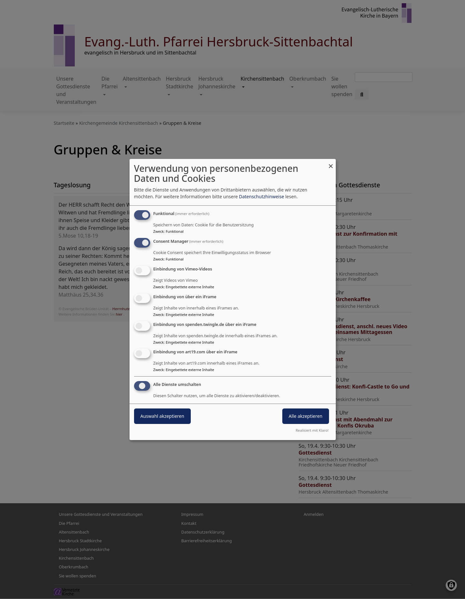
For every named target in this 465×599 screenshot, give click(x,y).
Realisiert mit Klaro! (312, 430)
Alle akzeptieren (306, 416)
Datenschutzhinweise (261, 196)
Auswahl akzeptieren (162, 416)
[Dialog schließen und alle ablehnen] (331, 163)
